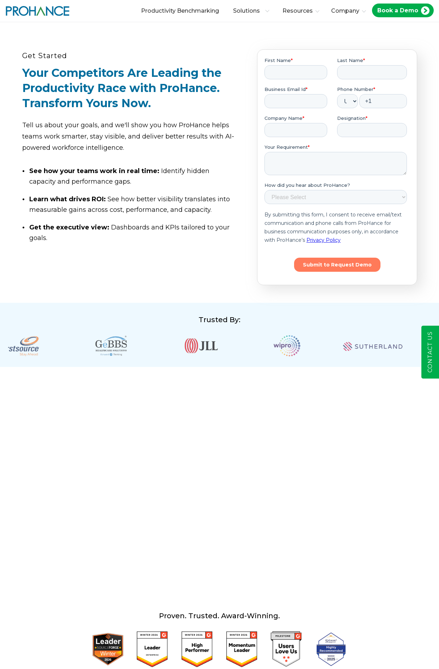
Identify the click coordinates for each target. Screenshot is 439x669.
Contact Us (430, 352)
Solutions (252, 10)
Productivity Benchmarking (181, 10)
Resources (299, 10)
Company (347, 10)
